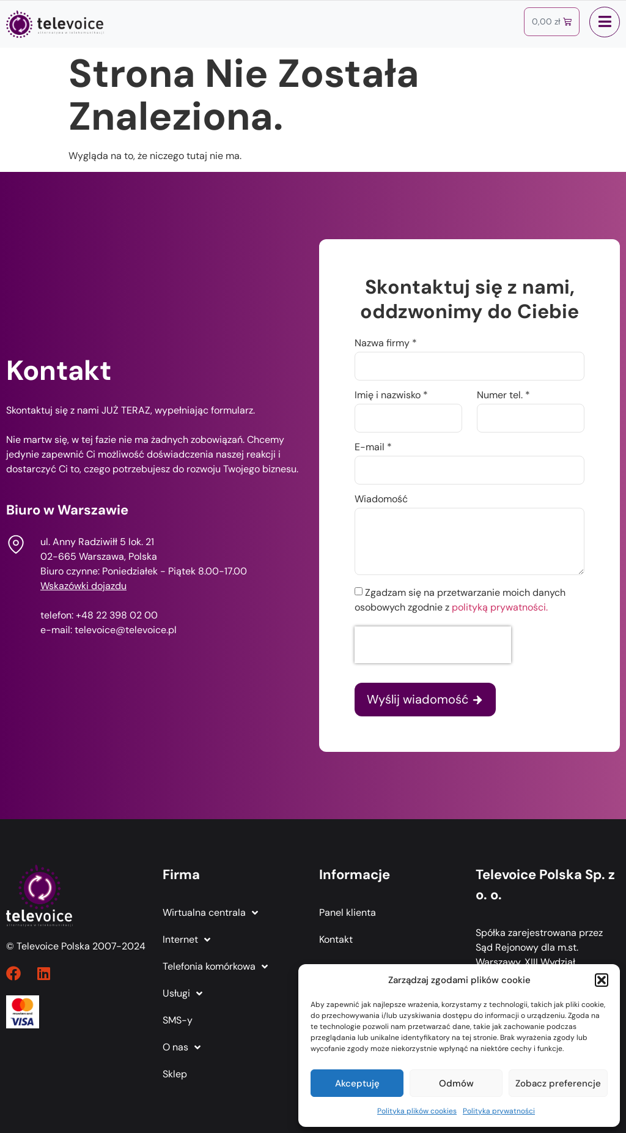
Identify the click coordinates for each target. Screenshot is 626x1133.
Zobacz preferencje (558, 1083)
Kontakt (336, 939)
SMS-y (178, 1020)
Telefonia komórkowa (215, 967)
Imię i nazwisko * (391, 395)
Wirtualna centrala (210, 913)
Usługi (182, 994)
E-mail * (373, 447)
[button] (601, 980)
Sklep (175, 1074)
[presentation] (433, 644)
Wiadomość (381, 499)
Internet (186, 940)
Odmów (456, 1083)
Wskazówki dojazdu (83, 585)
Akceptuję (357, 1083)
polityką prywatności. (500, 607)
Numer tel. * (503, 395)
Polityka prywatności (499, 1111)
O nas (182, 1047)
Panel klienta (347, 912)
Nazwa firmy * (386, 343)
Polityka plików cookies (417, 1111)
